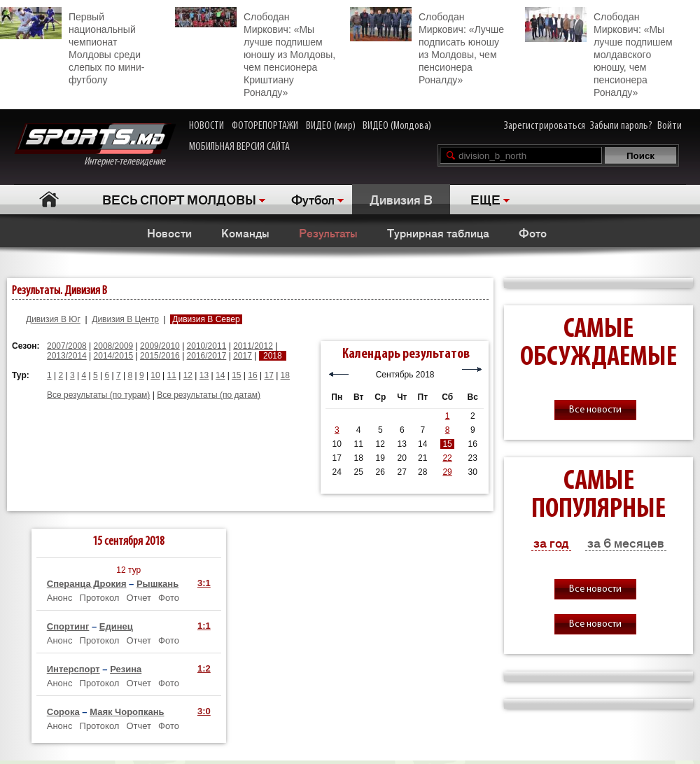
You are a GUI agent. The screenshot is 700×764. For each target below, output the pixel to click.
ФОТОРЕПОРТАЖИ (265, 126)
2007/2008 (67, 346)
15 (236, 375)
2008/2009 (114, 346)
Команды (245, 232)
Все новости (595, 410)
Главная (49, 199)
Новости (169, 232)
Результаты (328, 232)
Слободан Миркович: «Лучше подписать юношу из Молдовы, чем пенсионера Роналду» (427, 46)
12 (187, 375)
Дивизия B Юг (53, 319)
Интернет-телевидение (95, 145)
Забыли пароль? (621, 126)
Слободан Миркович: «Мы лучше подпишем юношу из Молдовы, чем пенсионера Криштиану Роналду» (255, 52)
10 (155, 375)
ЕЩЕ (485, 198)
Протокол (100, 597)
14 (220, 375)
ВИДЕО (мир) (331, 126)
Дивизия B (401, 198)
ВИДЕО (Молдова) (397, 126)
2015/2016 (160, 356)
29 (446, 472)
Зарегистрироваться (544, 126)
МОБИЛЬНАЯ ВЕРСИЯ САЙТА (239, 147)
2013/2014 (67, 356)
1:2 (204, 668)
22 (446, 458)
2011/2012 (253, 346)
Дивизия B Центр (125, 319)
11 (171, 375)
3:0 (204, 711)
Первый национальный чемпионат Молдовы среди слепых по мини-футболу (72, 46)
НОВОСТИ (206, 126)
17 (268, 375)
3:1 (204, 583)
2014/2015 (114, 356)
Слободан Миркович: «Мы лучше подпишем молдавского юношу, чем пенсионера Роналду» (599, 52)
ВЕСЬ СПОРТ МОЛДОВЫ (179, 198)
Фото (533, 232)
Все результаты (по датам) (208, 395)
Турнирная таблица (438, 232)
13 (204, 375)
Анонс (60, 597)
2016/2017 (207, 356)
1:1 (204, 625)
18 (285, 375)
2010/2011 (207, 346)
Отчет (138, 597)
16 (252, 375)
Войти (669, 126)
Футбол (313, 198)
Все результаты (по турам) (98, 395)
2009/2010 (160, 346)
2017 (242, 356)
